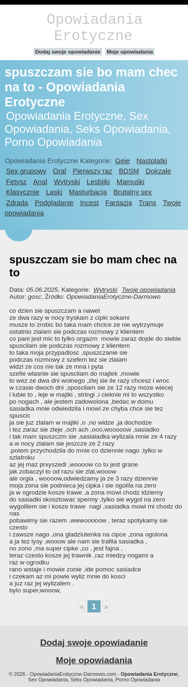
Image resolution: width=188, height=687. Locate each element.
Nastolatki (151, 161)
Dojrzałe (158, 171)
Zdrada (17, 202)
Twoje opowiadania (148, 289)
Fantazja (118, 202)
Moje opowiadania (130, 52)
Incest (89, 202)
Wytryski (67, 181)
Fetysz (16, 181)
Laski (54, 192)
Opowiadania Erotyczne (94, 28)
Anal (40, 181)
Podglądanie (54, 202)
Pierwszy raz (92, 171)
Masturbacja (88, 192)
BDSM (129, 171)
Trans (147, 202)
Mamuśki (130, 181)
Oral (59, 171)
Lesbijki (98, 181)
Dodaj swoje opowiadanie (68, 52)
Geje (122, 161)
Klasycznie (22, 192)
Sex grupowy (26, 171)
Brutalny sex (133, 192)
